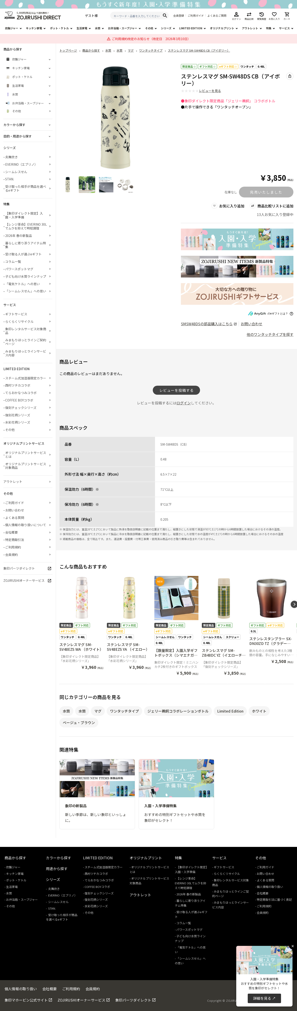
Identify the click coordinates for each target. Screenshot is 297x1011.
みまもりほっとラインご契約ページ (25, 342)
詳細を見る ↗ (264, 998)
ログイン (183, 403)
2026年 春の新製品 (18, 235)
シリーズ (166, 28)
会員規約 (11, 554)
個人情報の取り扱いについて (25, 525)
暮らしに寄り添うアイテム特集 (25, 245)
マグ (97, 711)
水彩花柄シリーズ (17, 422)
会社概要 (11, 532)
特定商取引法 (14, 539)
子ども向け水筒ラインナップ (25, 276)
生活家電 (81, 28)
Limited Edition (230, 711)
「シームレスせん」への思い (25, 291)
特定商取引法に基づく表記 (274, 899)
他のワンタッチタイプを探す (270, 334)
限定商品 (189, 66)
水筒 (97, 28)
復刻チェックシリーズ (20, 407)
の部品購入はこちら (208, 323)
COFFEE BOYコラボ (19, 400)
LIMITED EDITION (190, 28)
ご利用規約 (13, 547)
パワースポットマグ (19, 269)
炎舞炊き (11, 157)
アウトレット (250, 28)
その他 (149, 28)
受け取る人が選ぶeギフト (23, 254)
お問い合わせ (251, 323)
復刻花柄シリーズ (17, 415)
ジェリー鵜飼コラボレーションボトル (178, 711)
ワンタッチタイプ (124, 711)
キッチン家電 (34, 28)
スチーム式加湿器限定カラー (25, 378)
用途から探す (57, 868)
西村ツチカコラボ (17, 385)
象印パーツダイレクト (19, 568)
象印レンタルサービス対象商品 (25, 331)
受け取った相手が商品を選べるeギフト (25, 188)
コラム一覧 (13, 261)
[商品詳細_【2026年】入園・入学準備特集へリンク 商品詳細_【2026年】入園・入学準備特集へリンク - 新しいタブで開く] (237, 239)
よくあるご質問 (216, 15)
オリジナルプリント (222, 28)
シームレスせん (16, 172)
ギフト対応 (207, 66)
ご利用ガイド (196, 15)
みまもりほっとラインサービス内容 (25, 353)
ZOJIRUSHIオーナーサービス (24, 580)
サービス (284, 28)
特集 (268, 28)
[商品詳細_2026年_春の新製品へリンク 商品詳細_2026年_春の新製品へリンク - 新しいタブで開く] (237, 267)
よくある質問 (14, 517)
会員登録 (178, 15)
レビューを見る (210, 90)
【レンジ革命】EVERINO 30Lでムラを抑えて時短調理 (26, 226)
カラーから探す (58, 857)
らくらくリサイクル (19, 321)
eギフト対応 (228, 66)
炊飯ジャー (11, 28)
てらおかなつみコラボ (21, 392)
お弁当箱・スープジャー (122, 28)
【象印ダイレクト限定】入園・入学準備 (24, 215)
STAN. (9, 179)
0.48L (261, 66)
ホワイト (259, 711)
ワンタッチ (247, 66)
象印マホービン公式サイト (26, 1000)
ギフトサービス (16, 314)
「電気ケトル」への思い (22, 284)
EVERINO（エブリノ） (21, 164)
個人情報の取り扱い (270, 887)
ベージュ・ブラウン (79, 722)
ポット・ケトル (59, 28)
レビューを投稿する (176, 390)
